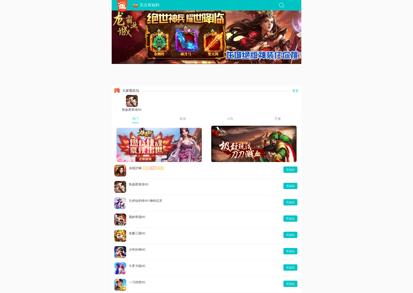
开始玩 (290, 169)
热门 (135, 118)
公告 (230, 118)
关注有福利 (146, 5)
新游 (183, 118)
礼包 (145, 168)
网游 (160, 168)
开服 (277, 118)
